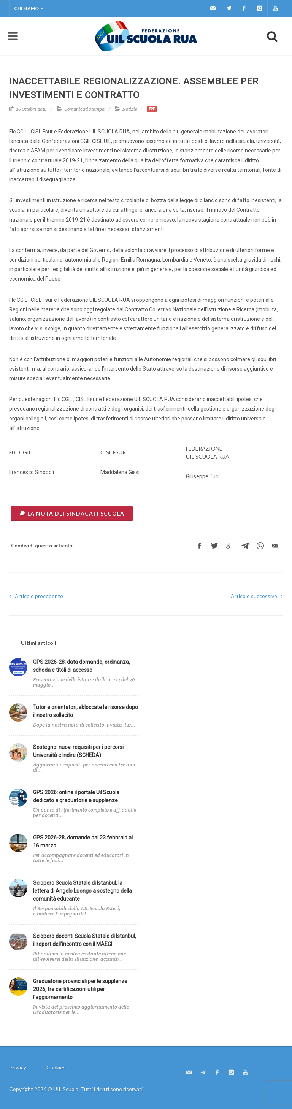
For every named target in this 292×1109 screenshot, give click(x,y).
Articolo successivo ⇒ (257, 596)
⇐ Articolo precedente (36, 596)
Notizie (129, 109)
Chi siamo (29, 8)
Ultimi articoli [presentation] (38, 642)
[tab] (38, 642)
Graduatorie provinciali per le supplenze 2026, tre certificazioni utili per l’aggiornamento (80, 989)
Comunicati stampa (84, 109)
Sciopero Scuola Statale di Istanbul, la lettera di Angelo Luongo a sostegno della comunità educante (82, 891)
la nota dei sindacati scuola (71, 513)
